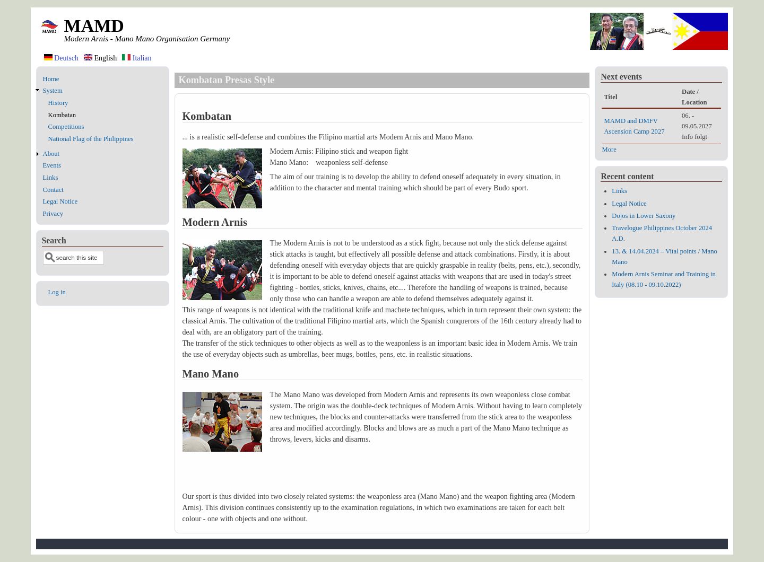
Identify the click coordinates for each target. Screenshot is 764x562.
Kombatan (62, 115)
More (609, 149)
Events (52, 165)
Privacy (53, 213)
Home (51, 79)
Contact (53, 190)
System (53, 90)
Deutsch (61, 58)
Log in (57, 292)
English (100, 58)
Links (50, 177)
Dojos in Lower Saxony (643, 215)
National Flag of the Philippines (91, 139)
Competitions (66, 126)
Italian (136, 58)
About (51, 153)
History (58, 103)
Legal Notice (60, 201)
